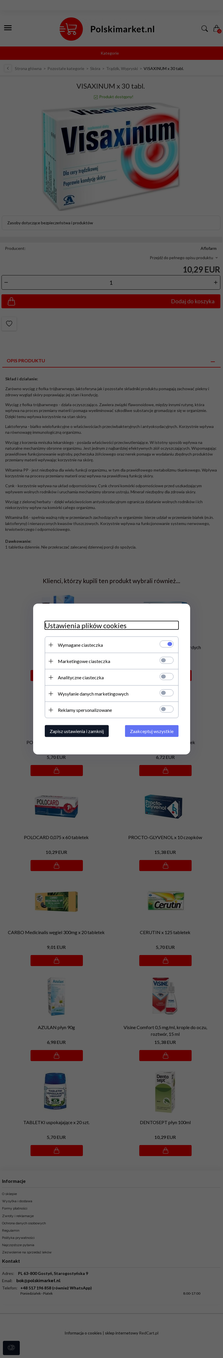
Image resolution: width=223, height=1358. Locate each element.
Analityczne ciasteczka (81, 677)
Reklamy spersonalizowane (85, 710)
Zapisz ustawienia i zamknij (77, 731)
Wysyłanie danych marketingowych (93, 693)
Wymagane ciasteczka (80, 645)
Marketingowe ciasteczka (84, 661)
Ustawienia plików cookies (85, 625)
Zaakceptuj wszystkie (152, 731)
